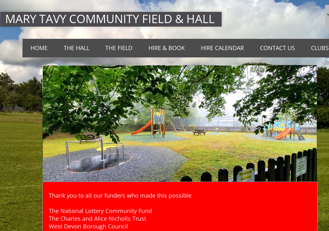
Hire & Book (166, 48)
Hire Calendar (222, 48)
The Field (118, 48)
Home (39, 48)
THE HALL (76, 48)
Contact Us (277, 48)
